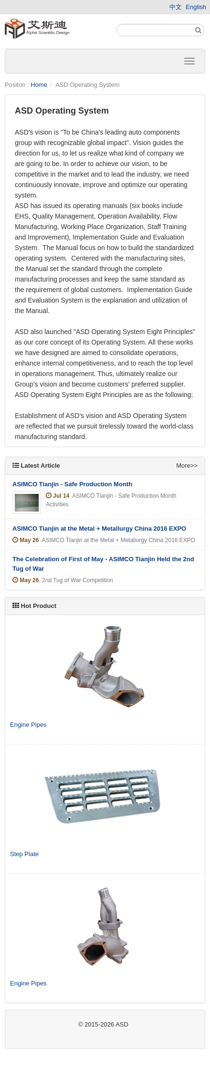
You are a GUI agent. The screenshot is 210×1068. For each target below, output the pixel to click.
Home (39, 84)
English (196, 6)
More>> (187, 465)
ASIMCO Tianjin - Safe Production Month (72, 484)
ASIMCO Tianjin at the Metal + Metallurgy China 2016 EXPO (99, 528)
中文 (175, 6)
